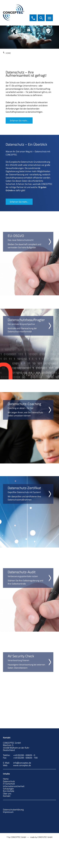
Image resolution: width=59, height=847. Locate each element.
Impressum (8, 812)
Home (5, 778)
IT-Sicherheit (9, 783)
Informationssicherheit (13, 786)
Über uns (7, 793)
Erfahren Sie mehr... (19, 120)
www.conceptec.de (22, 765)
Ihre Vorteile (8, 791)
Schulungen (8, 788)
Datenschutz (9, 781)
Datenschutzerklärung (13, 809)
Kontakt (6, 796)
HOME (8, 53)
